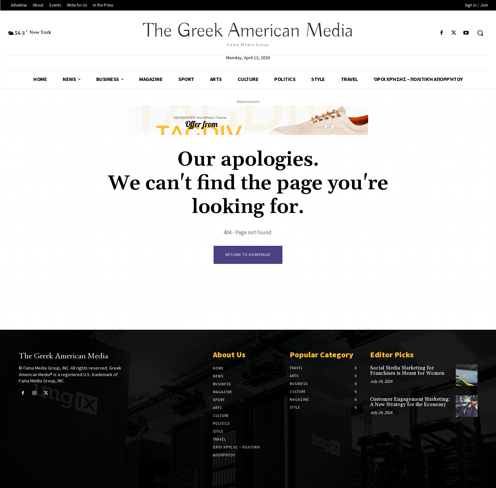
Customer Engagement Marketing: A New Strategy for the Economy (410, 402)
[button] (480, 33)
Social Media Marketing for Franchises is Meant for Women (407, 371)
